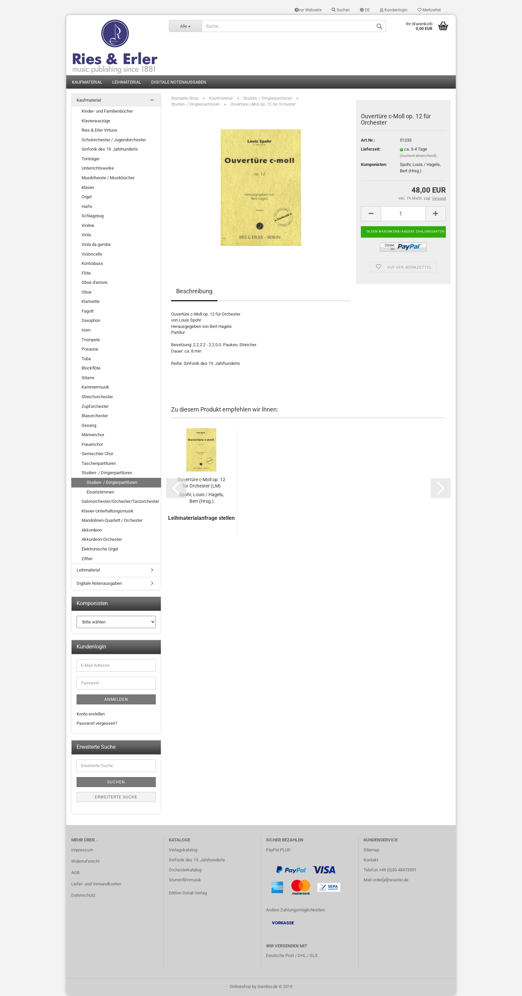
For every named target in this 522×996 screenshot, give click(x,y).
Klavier (88, 187)
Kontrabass (92, 264)
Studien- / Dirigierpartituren (107, 473)
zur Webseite (308, 10)
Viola (86, 235)
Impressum (82, 850)
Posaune (90, 349)
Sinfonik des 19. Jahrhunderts (110, 149)
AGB (75, 873)
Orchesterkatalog (185, 870)
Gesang (89, 425)
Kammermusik (95, 387)
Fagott (88, 311)
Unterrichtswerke (98, 168)
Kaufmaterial (87, 82)
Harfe (87, 206)
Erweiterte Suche (116, 797)
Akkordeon (92, 530)
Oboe (87, 292)
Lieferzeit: (371, 149)
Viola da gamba (96, 245)
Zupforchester (95, 406)
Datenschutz (83, 895)
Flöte (86, 273)
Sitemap (371, 850)
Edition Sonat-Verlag (188, 893)
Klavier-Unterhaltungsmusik (107, 511)
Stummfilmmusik (185, 880)
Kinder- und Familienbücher (107, 111)
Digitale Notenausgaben (178, 82)
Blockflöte (91, 368)
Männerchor (93, 435)
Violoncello (92, 254)
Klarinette (91, 302)
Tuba (86, 359)
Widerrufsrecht (85, 861)
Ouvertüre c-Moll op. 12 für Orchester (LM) (201, 483)
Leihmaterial (126, 82)
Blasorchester (95, 416)
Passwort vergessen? (97, 723)
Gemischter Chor (97, 454)
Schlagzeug (93, 216)
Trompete (91, 340)
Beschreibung (194, 291)
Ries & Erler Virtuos (99, 130)
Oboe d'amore (95, 283)
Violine (88, 226)
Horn (86, 330)
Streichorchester (97, 397)
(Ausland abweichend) (418, 156)
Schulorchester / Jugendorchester (114, 140)
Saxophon (91, 321)
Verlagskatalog (183, 850)
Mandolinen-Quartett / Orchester (112, 520)
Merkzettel (429, 10)
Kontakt (371, 860)
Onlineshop (240, 987)
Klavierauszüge (96, 121)
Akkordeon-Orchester (102, 539)
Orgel (87, 197)
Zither (87, 558)
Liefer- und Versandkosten (96, 884)
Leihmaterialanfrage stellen (201, 518)
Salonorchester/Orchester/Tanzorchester (120, 501)
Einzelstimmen (100, 492)
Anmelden (116, 700)
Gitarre (88, 378)
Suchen (341, 10)
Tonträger (91, 159)
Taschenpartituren (99, 464)
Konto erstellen (91, 714)
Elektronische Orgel (100, 549)
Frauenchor (92, 444)
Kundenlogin (393, 10)
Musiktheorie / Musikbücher (108, 178)
